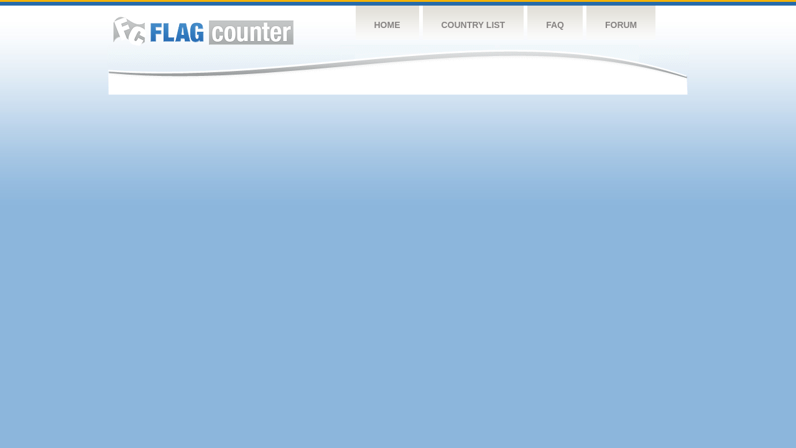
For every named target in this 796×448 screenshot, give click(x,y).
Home (387, 25)
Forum (621, 25)
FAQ (555, 25)
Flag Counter (203, 31)
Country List (474, 25)
